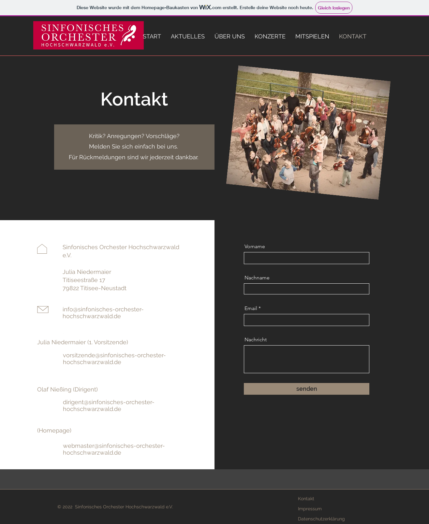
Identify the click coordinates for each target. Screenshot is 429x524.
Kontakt (306, 498)
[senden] (306, 389)
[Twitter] (55, 332)
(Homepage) (54, 430)
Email (250, 308)
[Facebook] (45, 332)
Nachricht (255, 339)
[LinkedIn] (65, 332)
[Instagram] (75, 332)
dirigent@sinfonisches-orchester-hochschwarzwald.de (109, 405)
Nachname (257, 277)
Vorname (254, 246)
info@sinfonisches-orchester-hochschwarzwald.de (103, 312)
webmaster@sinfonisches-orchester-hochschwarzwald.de (114, 449)
